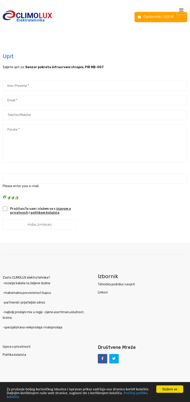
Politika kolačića (14, 355)
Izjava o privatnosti (17, 347)
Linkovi (103, 292)
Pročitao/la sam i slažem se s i (40, 211)
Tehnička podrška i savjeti (116, 284)
